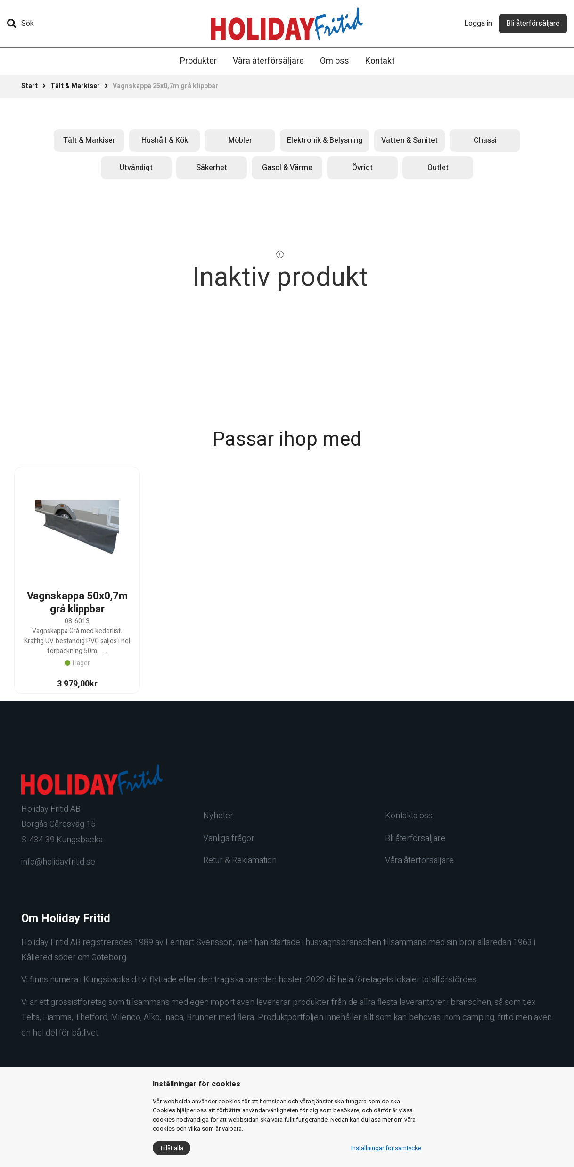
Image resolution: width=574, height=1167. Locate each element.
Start (29, 86)
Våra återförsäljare (268, 61)
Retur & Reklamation (240, 860)
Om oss (334, 61)
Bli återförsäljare (533, 23)
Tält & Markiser (75, 86)
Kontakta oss (409, 815)
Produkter (198, 61)
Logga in (478, 23)
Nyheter (218, 815)
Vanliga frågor (228, 838)
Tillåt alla (171, 1147)
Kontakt (379, 61)
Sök (20, 23)
